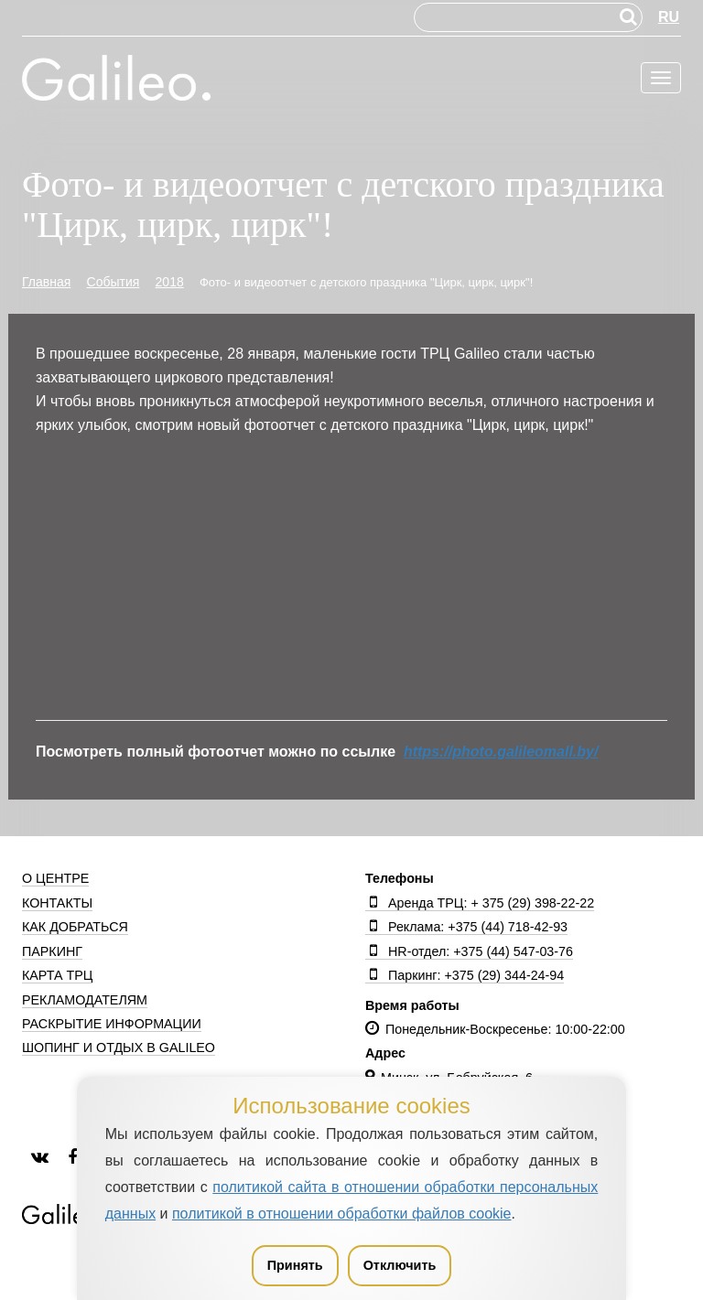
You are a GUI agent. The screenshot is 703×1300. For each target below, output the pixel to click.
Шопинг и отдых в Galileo (118, 1047)
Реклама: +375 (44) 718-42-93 (466, 926)
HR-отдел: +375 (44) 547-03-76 (469, 951)
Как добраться (75, 926)
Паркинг (52, 951)
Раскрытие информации (111, 1023)
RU (668, 17)
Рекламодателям (84, 1000)
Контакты (57, 903)
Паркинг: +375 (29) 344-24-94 (464, 975)
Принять (295, 1265)
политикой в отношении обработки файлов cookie (342, 1213)
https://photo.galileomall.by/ (501, 751)
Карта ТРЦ (57, 975)
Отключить (400, 1265)
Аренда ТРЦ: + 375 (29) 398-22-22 (479, 903)
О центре (55, 878)
